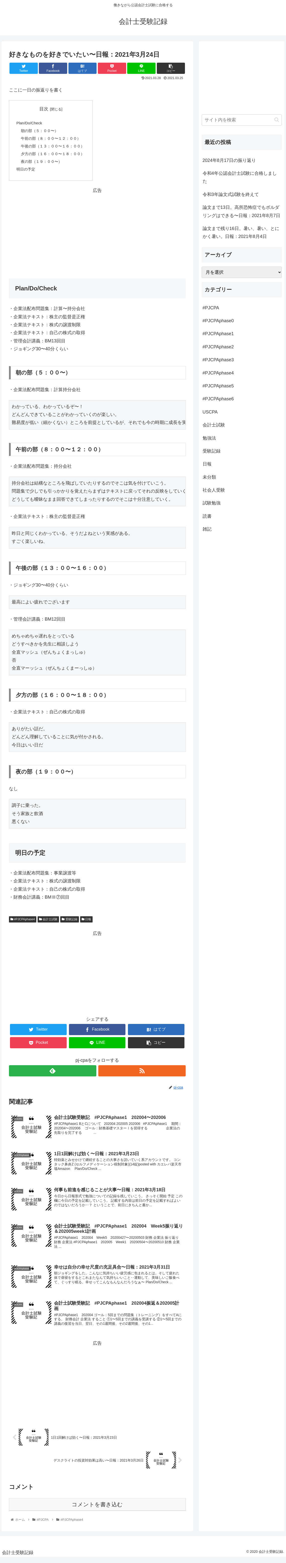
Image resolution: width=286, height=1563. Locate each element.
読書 (207, 516)
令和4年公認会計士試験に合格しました (240, 177)
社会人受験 (214, 490)
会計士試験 (48, 922)
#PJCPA (211, 307)
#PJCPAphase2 (218, 346)
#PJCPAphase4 (22, 922)
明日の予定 (26, 172)
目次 (46, 108)
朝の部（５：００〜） (41, 131)
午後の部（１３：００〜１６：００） (55, 147)
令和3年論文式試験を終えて (231, 194)
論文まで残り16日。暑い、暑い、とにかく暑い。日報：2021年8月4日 (241, 232)
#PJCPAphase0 (218, 320)
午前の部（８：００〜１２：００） (53, 139)
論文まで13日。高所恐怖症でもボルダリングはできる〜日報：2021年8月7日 (241, 211)
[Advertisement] (97, 232)
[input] (242, 120)
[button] (276, 120)
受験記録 (69, 922)
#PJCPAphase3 (218, 359)
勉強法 (209, 438)
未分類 (209, 477)
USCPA (210, 412)
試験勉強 (212, 503)
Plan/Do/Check (29, 123)
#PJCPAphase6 (218, 398)
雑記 (207, 529)
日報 (86, 922)
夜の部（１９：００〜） (43, 163)
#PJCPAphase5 (218, 385)
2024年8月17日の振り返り (229, 160)
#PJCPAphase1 (218, 333)
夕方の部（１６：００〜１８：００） (55, 155)
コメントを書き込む (97, 1510)
